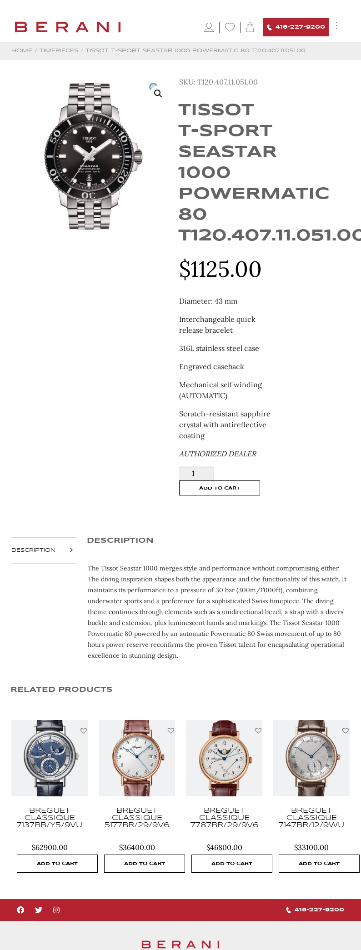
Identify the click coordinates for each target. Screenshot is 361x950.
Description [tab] (33, 550)
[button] (84, 730)
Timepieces (59, 50)
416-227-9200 (296, 27)
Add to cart (219, 488)
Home (21, 50)
